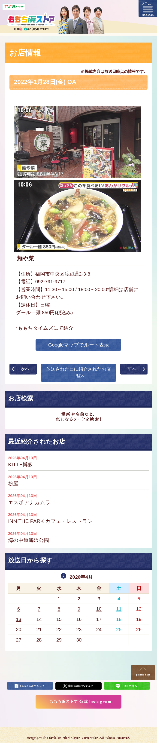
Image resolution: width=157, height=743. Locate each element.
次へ (25, 369)
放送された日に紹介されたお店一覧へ (78, 372)
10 (99, 608)
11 (118, 608)
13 (18, 619)
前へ (131, 369)
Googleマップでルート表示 (78, 344)
